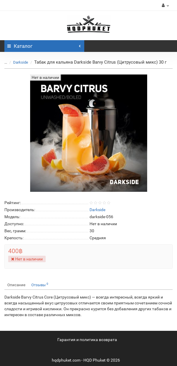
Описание (16, 285)
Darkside (20, 62)
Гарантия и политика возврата (87, 339)
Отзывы (39, 284)
